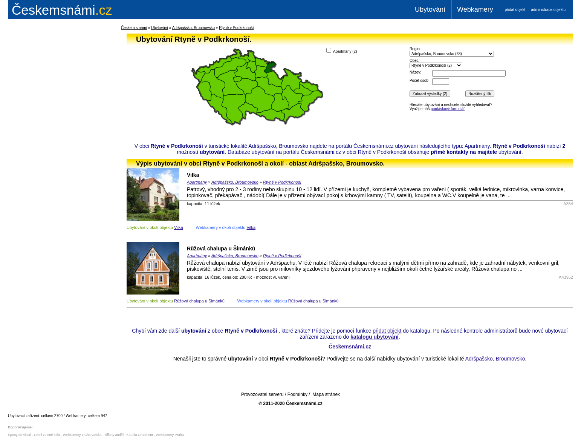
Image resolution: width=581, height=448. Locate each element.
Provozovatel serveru (262, 394)
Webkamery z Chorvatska (82, 435)
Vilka (193, 175)
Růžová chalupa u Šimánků (221, 248)
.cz (62, 10)
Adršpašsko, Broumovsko (193, 28)
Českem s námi (134, 28)
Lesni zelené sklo (47, 435)
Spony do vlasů (19, 435)
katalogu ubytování (374, 337)
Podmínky (297, 394)
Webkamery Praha (170, 435)
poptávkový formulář (448, 109)
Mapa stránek (326, 394)
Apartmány (197, 182)
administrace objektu (548, 10)
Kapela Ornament (139, 435)
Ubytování (430, 9)
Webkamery (475, 9)
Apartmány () (341, 51)
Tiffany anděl (114, 435)
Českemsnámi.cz (350, 347)
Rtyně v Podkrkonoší (236, 28)
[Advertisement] (54, 145)
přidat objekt (515, 10)
